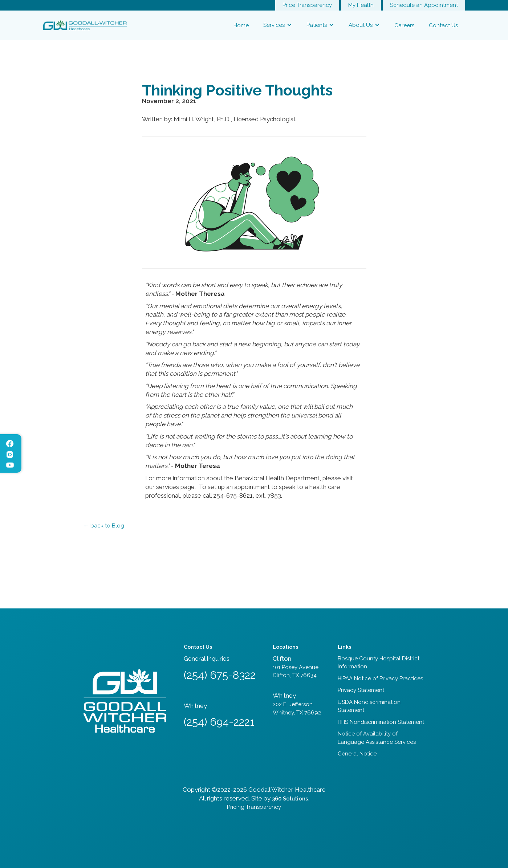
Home (241, 25)
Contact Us (443, 25)
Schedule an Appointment (424, 5)
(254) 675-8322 (220, 675)
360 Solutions (290, 798)
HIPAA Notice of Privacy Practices (380, 678)
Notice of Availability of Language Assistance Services (377, 737)
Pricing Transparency (254, 807)
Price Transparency (307, 5)
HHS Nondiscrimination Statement (381, 722)
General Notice (357, 753)
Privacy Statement (361, 690)
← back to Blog (104, 525)
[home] (85, 25)
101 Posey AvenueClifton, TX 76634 (295, 671)
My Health (361, 5)
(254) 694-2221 (219, 722)
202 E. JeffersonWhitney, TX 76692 (297, 708)
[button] (277, 25)
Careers (404, 25)
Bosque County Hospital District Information (378, 662)
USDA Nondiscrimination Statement (369, 706)
